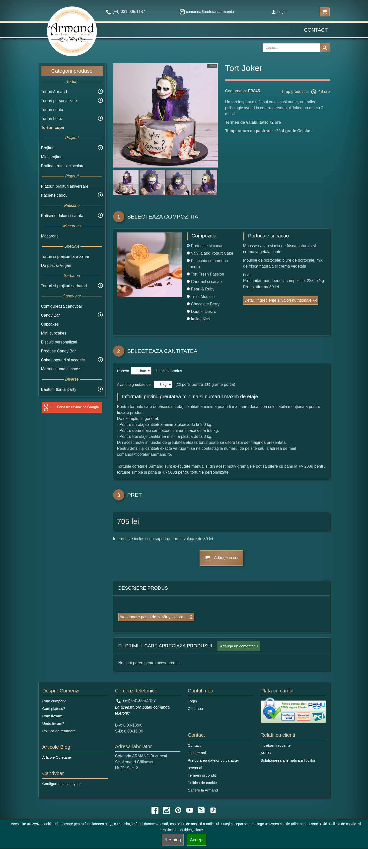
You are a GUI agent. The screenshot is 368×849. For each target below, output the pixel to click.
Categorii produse (72, 71)
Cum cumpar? (54, 701)
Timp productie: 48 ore (306, 91)
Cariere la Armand (203, 790)
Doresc (123, 371)
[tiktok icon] (213, 810)
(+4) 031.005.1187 (136, 700)
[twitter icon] (201, 810)
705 (123, 521)
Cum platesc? (53, 708)
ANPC (266, 753)
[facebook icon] (155, 810)
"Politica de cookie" (342, 824)
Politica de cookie (202, 783)
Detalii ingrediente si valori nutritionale (277, 300)
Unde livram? (53, 723)
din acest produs (167, 371)
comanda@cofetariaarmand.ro (208, 11)
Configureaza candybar (61, 306)
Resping (172, 839)
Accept (197, 839)
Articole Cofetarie (56, 757)
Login (279, 11)
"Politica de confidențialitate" (182, 830)
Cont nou (195, 708)
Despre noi (197, 753)
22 (179, 384)
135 (207, 384)
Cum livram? (52, 716)
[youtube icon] (190, 810)
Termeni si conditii (203, 775)
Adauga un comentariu (239, 646)
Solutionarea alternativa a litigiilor (288, 760)
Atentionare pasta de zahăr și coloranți (154, 617)
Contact (316, 30)
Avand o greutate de (134, 384)
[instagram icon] (166, 810)
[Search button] (325, 47)
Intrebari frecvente (276, 745)
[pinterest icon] (178, 810)
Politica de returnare (59, 731)
